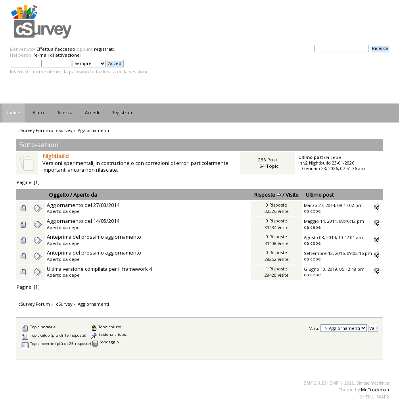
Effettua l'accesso (55, 49)
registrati (104, 49)
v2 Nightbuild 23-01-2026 (328, 163)
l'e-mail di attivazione (56, 55)
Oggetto (59, 194)
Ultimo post (320, 194)
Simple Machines (372, 383)
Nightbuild (55, 156)
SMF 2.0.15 (315, 383)
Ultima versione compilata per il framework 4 (99, 268)
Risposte (267, 194)
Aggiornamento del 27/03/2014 (83, 205)
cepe (335, 157)
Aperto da (85, 194)
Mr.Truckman (375, 390)
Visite (292, 194)
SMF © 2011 (342, 383)
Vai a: (314, 328)
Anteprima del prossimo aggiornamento (94, 236)
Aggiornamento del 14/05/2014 (83, 220)
